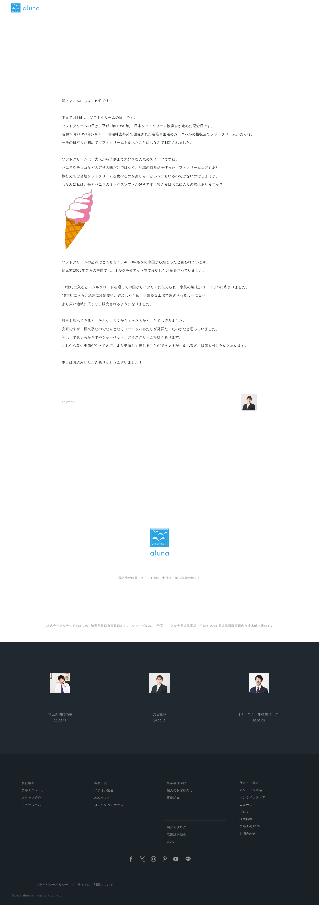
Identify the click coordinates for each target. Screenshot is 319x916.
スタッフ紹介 (31, 808)
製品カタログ (176, 838)
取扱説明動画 (176, 845)
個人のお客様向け (180, 801)
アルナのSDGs (250, 837)
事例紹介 (173, 808)
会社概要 (28, 794)
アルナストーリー (35, 801)
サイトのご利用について (98, 896)
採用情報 (245, 830)
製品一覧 (100, 794)
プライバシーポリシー (54, 896)
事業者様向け (176, 794)
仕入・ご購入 (249, 794)
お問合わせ (247, 844)
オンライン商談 (250, 801)
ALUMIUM (102, 808)
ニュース (245, 816)
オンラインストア (252, 808)
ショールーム (31, 816)
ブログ (244, 823)
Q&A (170, 852)
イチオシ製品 (104, 801)
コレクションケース (108, 816)
